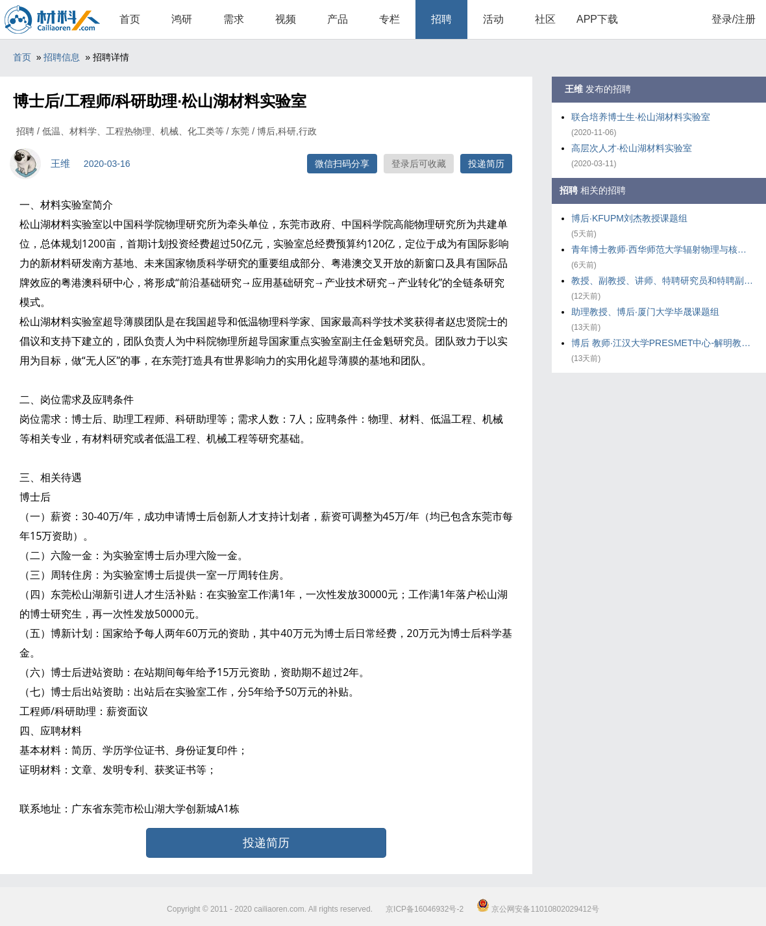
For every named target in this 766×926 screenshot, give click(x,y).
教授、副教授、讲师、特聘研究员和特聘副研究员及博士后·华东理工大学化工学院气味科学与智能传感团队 (662, 280)
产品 (337, 19)
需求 (233, 19)
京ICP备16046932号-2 (424, 909)
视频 (285, 19)
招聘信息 (61, 57)
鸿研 (181, 19)
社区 (545, 19)
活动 (493, 19)
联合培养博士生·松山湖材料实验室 (640, 117)
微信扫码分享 (342, 163)
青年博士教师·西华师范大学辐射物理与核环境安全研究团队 (662, 249)
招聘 (441, 19)
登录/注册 (733, 19)
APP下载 (597, 19)
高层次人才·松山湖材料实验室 (631, 148)
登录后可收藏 (418, 163)
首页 (129, 19)
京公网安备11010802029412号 (537, 909)
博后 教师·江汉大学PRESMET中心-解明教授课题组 (662, 343)
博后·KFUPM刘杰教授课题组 (629, 218)
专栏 (389, 19)
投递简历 (486, 163)
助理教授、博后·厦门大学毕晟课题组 (645, 312)
